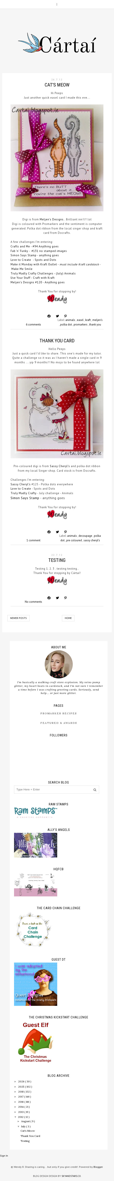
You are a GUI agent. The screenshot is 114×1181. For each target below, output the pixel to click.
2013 (21, 1112)
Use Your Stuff (20, 278)
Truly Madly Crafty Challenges (32, 273)
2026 (21, 1081)
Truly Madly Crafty (23, 493)
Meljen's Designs (51, 219)
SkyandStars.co (71, 1176)
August (25, 1121)
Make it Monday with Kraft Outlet (34, 264)
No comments (33, 602)
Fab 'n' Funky (19, 251)
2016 (21, 1101)
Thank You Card (57, 340)
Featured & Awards (58, 722)
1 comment (33, 540)
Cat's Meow (57, 85)
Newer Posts (18, 618)
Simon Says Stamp (23, 255)
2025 (21, 1086)
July (23, 1126)
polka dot (66, 324)
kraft (88, 320)
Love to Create (21, 260)
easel (80, 320)
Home (68, 618)
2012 (21, 1117)
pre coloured (74, 540)
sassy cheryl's (92, 540)
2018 (21, 1091)
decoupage (86, 536)
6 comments (33, 324)
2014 (21, 1106)
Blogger (98, 1166)
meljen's (97, 320)
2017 (21, 1096)
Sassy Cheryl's (60, 466)
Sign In (4, 1155)
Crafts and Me (20, 246)
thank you (95, 324)
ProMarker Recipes (58, 713)
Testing (57, 560)
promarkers (81, 324)
